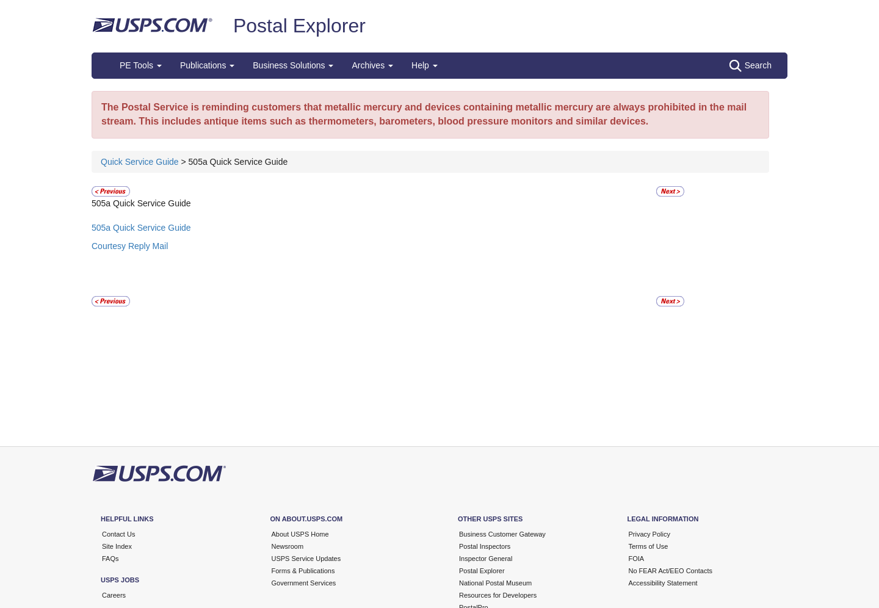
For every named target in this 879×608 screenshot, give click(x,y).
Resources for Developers (498, 595)
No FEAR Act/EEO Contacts (671, 570)
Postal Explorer (299, 26)
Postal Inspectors (484, 546)
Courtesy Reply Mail (130, 246)
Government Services (304, 583)
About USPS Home (300, 534)
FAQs (110, 558)
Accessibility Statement (663, 583)
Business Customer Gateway (502, 534)
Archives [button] (372, 65)
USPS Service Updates (306, 558)
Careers (114, 595)
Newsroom (288, 546)
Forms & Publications (303, 570)
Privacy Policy (649, 534)
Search (750, 66)
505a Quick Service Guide (141, 228)
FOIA (637, 558)
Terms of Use (648, 546)
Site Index (117, 546)
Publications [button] (207, 65)
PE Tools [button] (141, 65)
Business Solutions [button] (293, 65)
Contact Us (118, 534)
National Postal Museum (495, 583)
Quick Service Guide (141, 162)
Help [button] (424, 65)
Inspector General (485, 558)
